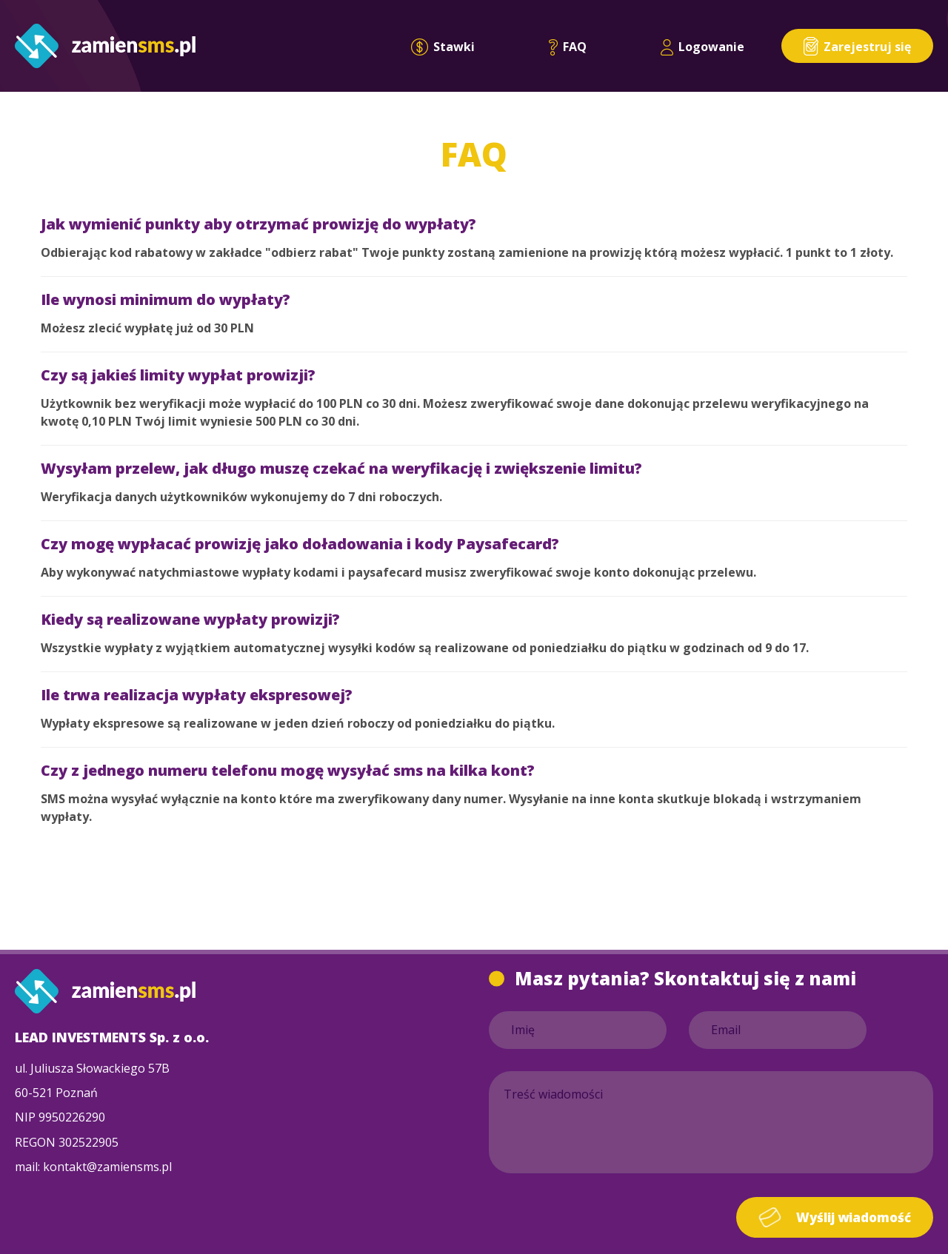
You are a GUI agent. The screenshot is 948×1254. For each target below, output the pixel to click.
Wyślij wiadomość (834, 1217)
